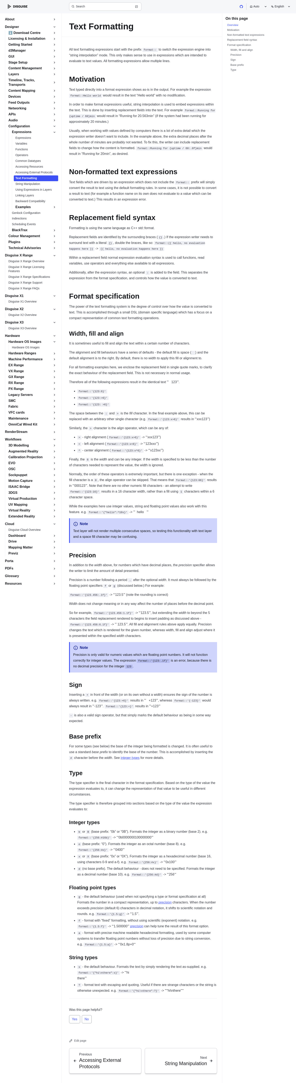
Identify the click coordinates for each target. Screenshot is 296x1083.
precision (165, 902)
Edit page (77, 1040)
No (87, 1019)
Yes (74, 1019)
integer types (130, 757)
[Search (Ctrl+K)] (105, 6)
